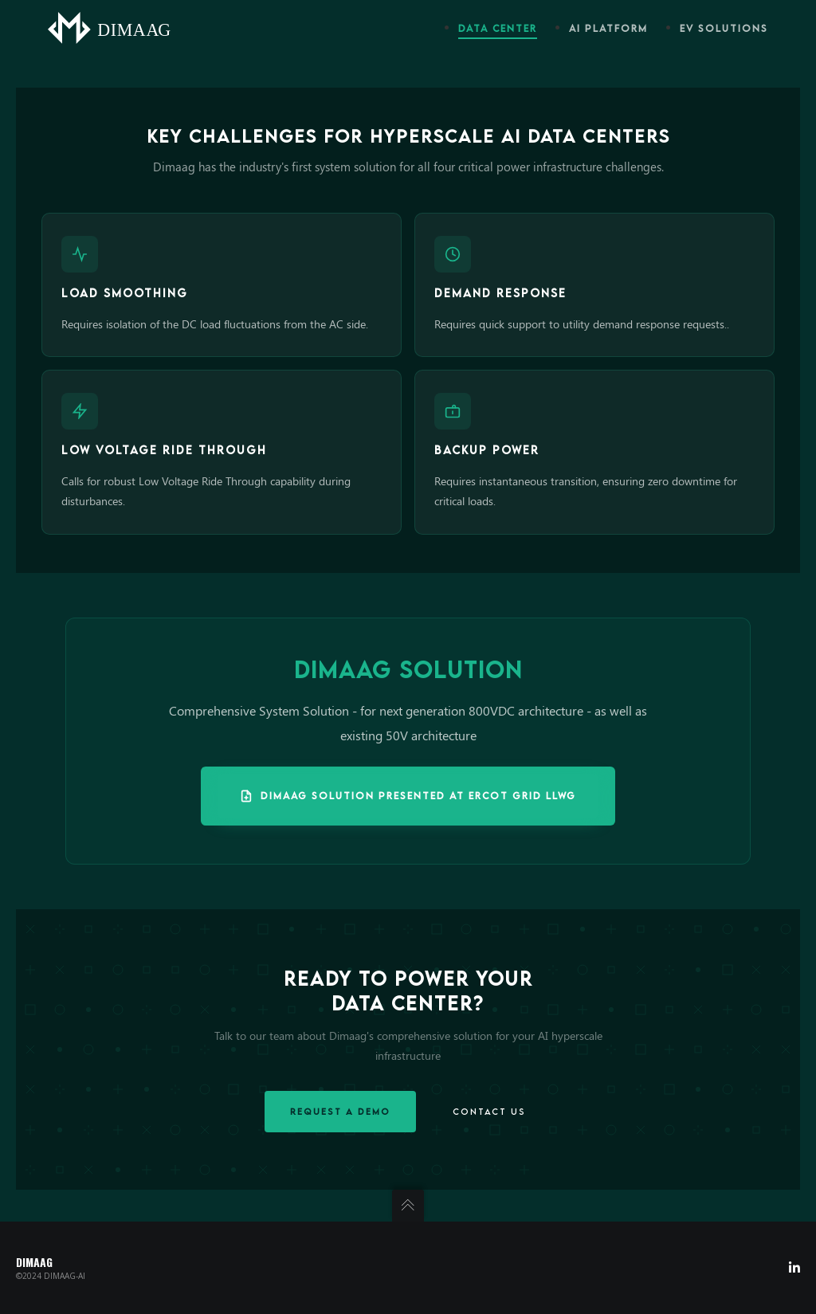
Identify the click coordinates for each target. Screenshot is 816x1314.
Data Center (497, 28)
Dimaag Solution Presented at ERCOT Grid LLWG (408, 796)
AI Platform (608, 28)
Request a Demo (340, 1111)
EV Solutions (724, 28)
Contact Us (489, 1111)
